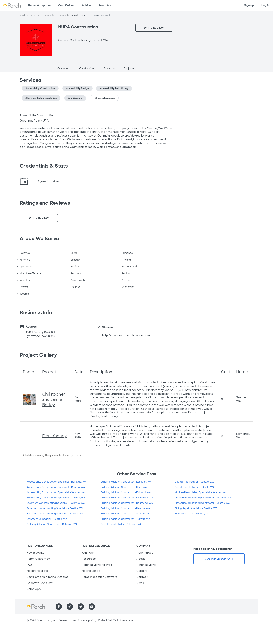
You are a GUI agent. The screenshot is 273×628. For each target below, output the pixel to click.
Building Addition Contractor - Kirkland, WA (126, 492)
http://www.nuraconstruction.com (126, 335)
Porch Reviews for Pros (97, 564)
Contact (142, 577)
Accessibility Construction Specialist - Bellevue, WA (56, 481)
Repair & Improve (39, 5)
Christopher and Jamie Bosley (53, 399)
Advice (86, 5)
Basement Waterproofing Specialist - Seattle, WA (55, 508)
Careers (141, 571)
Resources (89, 558)
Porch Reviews (146, 564)
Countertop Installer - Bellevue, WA (121, 524)
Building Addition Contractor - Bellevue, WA (52, 524)
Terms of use (67, 620)
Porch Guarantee (38, 558)
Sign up (249, 5)
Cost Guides (66, 5)
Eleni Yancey (54, 435)
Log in (265, 5)
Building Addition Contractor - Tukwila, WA (125, 518)
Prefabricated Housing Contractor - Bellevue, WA (203, 497)
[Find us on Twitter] (81, 606)
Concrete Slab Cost (40, 583)
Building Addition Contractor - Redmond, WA (127, 503)
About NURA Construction (37, 115)
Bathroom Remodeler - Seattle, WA (47, 518)
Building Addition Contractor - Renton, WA (125, 508)
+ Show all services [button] (104, 98)
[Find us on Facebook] (59, 606)
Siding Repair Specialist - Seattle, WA (196, 508)
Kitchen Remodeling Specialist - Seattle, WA (200, 492)
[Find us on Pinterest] (70, 606)
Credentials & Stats (44, 166)
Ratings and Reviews (45, 203)
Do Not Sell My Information (115, 620)
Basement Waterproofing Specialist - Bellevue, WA (56, 503)
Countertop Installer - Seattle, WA (194, 481)
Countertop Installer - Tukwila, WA (194, 487)
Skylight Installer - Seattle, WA (192, 513)
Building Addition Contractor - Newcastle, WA (127, 497)
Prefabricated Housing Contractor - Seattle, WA (202, 503)
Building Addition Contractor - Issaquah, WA (126, 481)
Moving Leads (91, 571)
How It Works (35, 552)
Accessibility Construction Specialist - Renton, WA (56, 487)
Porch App (105, 5)
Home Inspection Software (99, 577)
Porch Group (145, 552)
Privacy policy (87, 620)
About (140, 558)
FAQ (29, 564)
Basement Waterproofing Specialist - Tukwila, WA (55, 513)
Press (140, 583)
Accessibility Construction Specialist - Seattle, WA (56, 492)
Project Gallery (38, 355)
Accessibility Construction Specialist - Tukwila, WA (56, 497)
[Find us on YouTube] (92, 606)
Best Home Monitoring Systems (47, 577)
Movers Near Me (37, 571)
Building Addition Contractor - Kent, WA (124, 487)
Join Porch (88, 552)
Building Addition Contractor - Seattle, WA (125, 513)
